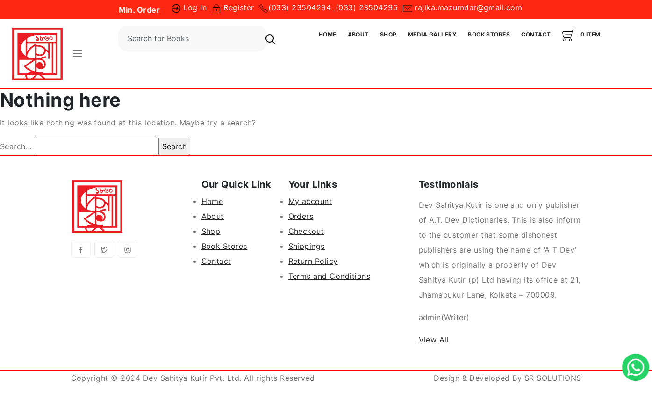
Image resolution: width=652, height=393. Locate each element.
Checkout (306, 231)
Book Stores (489, 34)
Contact (536, 34)
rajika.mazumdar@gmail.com (462, 7)
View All (434, 339)
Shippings (306, 246)
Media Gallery (432, 34)
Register (233, 7)
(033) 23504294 (299, 7)
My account (310, 201)
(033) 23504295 (367, 7)
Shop (388, 34)
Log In (189, 7)
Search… (16, 146)
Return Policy (313, 261)
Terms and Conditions (329, 276)
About (358, 34)
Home (328, 34)
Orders (301, 216)
